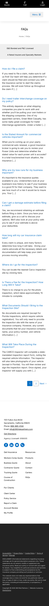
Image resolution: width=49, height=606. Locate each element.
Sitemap (12, 555)
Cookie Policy (30, 553)
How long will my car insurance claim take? (22, 236)
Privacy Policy (18, 553)
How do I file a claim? (13, 68)
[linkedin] (11, 445)
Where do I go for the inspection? (20, 264)
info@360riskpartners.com (21, 429)
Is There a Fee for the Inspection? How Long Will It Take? (22, 283)
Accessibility (6, 553)
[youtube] (17, 445)
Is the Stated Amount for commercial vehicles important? (21, 135)
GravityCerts (6, 590)
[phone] (22, 445)
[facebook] (6, 445)
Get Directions (10, 434)
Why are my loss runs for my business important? (22, 171)
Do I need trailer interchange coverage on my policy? (24, 100)
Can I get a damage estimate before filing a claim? (24, 204)
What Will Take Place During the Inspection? (19, 345)
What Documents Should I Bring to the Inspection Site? (22, 306)
